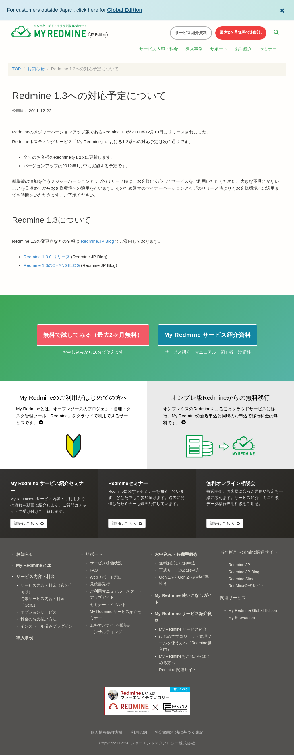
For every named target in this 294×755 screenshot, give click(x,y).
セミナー (268, 48)
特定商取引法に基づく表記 (179, 732)
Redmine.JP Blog (97, 241)
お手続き (243, 48)
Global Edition (124, 10)
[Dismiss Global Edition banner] (282, 10)
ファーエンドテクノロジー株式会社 (163, 743)
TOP (16, 68)
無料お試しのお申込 (177, 563)
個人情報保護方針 (107, 732)
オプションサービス (38, 612)
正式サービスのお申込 (179, 570)
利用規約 (139, 732)
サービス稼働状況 (106, 563)
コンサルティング (106, 632)
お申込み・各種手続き (176, 554)
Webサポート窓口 (106, 577)
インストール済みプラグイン (46, 626)
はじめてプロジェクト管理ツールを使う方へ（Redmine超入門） (185, 643)
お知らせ (36, 68)
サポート (218, 48)
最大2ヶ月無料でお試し (241, 32)
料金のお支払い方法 (38, 619)
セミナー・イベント (108, 604)
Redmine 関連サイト (177, 669)
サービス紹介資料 (191, 32)
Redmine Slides (242, 579)
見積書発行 (100, 584)
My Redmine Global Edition (252, 610)
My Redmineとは (33, 565)
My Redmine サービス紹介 (183, 629)
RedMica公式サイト (246, 585)
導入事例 (194, 48)
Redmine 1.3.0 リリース (47, 256)
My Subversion (241, 617)
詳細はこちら (29, 523)
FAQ (94, 570)
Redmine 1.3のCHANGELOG (52, 265)
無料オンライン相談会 (110, 625)
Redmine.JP (239, 564)
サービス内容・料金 (158, 48)
